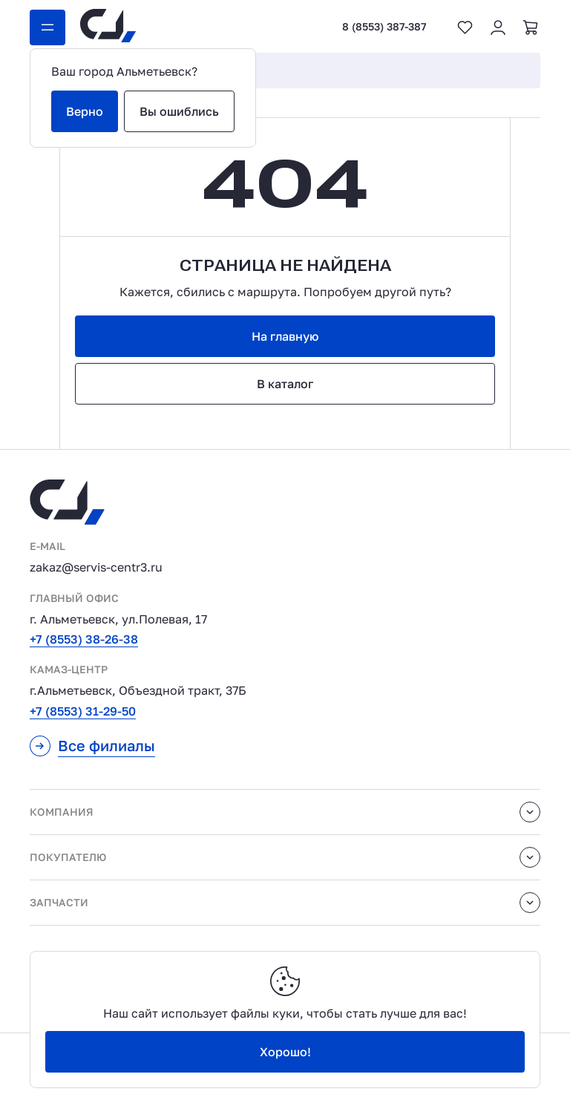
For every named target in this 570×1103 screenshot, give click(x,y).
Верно (84, 111)
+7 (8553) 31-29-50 (83, 711)
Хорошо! (285, 1051)
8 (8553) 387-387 (384, 27)
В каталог (285, 383)
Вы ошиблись (179, 111)
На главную (285, 336)
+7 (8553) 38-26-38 (84, 639)
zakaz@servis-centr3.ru (96, 567)
